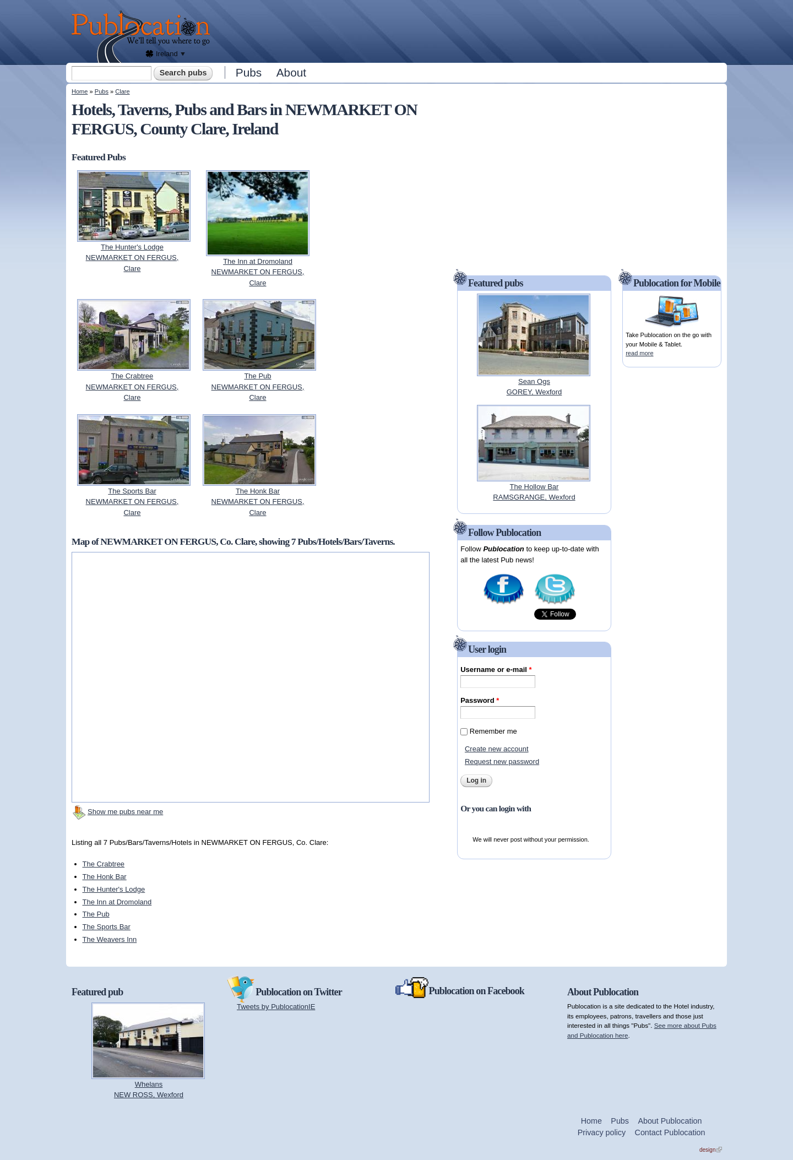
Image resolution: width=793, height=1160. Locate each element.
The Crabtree (104, 864)
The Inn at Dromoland (117, 902)
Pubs (249, 72)
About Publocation (670, 1120)
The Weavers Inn (110, 939)
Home (80, 91)
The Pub (96, 914)
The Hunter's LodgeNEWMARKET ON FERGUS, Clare (132, 258)
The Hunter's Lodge (114, 889)
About (291, 72)
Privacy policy (602, 1132)
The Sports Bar (107, 927)
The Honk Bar (105, 876)
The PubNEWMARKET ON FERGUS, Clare (258, 387)
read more (639, 353)
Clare (122, 91)
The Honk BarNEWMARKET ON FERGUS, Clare (258, 502)
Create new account (497, 749)
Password (479, 700)
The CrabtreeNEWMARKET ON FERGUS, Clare (132, 387)
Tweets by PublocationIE (276, 1006)
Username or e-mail (495, 669)
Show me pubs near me (125, 811)
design (710, 1150)
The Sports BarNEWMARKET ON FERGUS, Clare (132, 502)
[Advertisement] (471, 30)
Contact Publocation (670, 1132)
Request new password (502, 761)
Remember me (493, 731)
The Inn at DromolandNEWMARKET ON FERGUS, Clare (258, 272)
